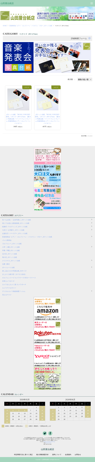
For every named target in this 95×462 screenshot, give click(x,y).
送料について (56, 454)
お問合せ (78, 454)
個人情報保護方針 (42, 454)
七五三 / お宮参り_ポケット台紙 (13, 230)
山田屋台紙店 (7, 3)
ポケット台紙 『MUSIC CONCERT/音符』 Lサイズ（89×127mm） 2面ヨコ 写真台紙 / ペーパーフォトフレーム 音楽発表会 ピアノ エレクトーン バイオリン (18, 119)
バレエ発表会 (6, 240)
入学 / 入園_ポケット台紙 (11, 247)
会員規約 (68, 454)
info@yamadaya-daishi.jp (49, 441)
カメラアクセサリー (9, 288)
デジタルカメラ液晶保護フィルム (13, 291)
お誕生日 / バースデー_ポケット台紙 (14, 233)
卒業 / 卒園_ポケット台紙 (11, 250)
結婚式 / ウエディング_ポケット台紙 (14, 226)
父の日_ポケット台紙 (9, 254)
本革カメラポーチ (8, 281)
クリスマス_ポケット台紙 (11, 261)
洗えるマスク (6, 295)
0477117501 (48, 443)
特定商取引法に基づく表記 (23, 454)
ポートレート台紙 (8, 267)
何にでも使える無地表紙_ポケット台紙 (15, 223)
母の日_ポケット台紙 (9, 257)
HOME (5, 25)
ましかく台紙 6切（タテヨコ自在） (14, 274)
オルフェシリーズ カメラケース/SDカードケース (19, 278)
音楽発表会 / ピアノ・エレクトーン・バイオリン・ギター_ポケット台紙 (30, 25)
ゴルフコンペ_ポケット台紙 (11, 244)
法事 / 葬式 (6, 264)
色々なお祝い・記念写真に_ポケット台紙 (16, 220)
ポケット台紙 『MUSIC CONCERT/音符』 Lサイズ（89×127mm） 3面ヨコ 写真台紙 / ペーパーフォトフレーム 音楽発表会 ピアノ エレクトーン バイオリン (47, 119)
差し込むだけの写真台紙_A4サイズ (14, 271)
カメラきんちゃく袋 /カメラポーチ (14, 284)
